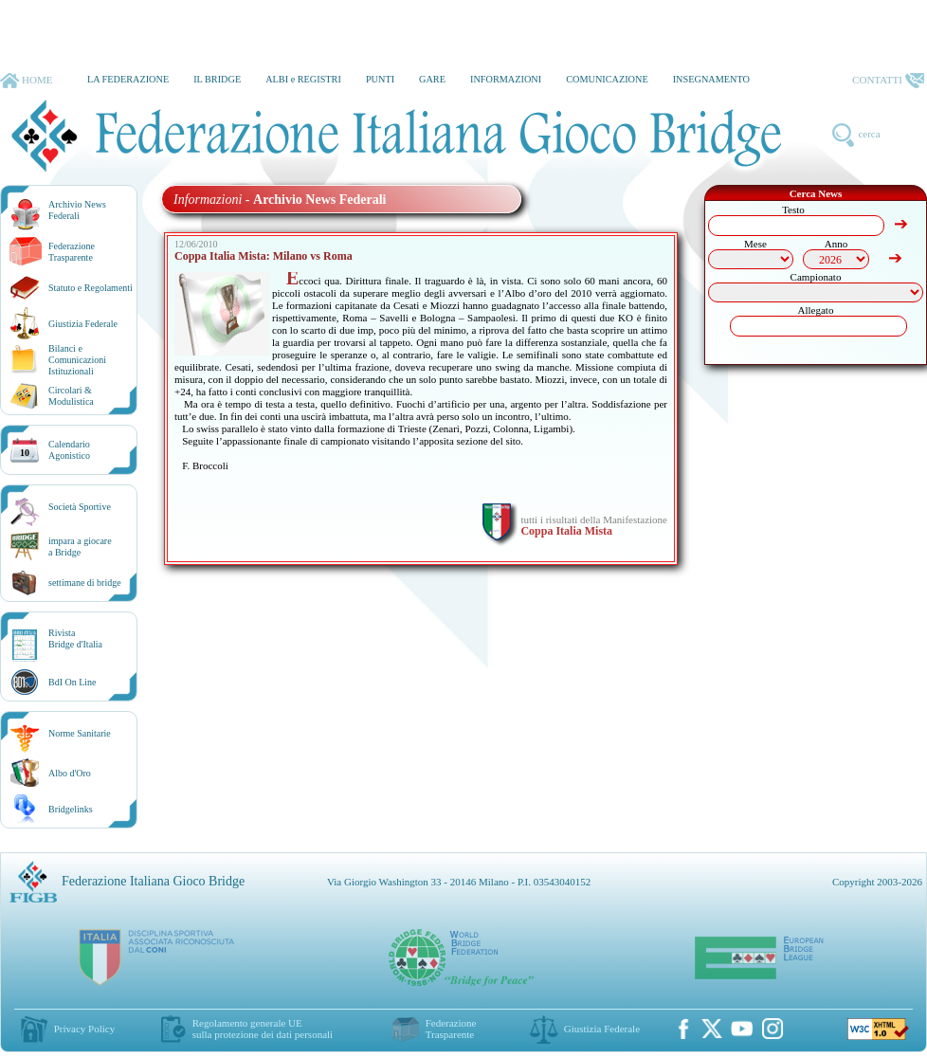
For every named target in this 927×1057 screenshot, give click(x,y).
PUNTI (380, 79)
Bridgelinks (70, 809)
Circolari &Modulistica (71, 396)
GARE (432, 79)
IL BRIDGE (217, 79)
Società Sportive (79, 506)
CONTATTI (888, 80)
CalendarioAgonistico (69, 450)
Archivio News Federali (77, 210)
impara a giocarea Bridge (80, 546)
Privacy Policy (84, 1028)
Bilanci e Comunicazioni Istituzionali (77, 359)
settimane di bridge (84, 582)
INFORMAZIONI (505, 79)
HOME (26, 80)
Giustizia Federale (83, 324)
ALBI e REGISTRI (303, 79)
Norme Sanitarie (79, 733)
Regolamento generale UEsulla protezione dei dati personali (262, 1028)
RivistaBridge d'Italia (75, 638)
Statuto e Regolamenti (90, 287)
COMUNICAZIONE (607, 79)
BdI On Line (72, 682)
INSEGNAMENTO (711, 79)
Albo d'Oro (69, 773)
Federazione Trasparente (71, 252)
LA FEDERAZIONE (128, 79)
